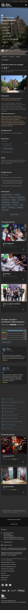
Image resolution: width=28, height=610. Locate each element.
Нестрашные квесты (6, 204)
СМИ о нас (3, 573)
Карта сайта (4, 579)
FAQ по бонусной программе (7, 571)
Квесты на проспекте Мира (9, 418)
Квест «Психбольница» (9, 424)
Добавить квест (4, 577)
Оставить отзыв (14, 214)
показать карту (7, 145)
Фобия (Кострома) (9, 23)
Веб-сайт (5, 141)
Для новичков (12, 197)
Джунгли (4, 207)
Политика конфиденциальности (8, 566)
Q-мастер (4, 338)
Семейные (13, 199)
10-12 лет (15, 204)
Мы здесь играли (14, 46)
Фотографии (5, 59)
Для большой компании (7, 194)
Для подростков (20, 197)
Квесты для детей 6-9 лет (9, 408)
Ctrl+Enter (9, 560)
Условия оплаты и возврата (7, 568)
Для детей (4, 197)
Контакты (11, 56)
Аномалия (6, 273)
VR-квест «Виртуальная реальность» (12, 421)
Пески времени (8, 243)
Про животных (11, 207)
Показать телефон (7, 148)
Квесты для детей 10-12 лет (9, 415)
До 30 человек (5, 210)
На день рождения (6, 202)
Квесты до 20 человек (8, 405)
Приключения (15, 202)
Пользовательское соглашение (8, 564)
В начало (14, 524)
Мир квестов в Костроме (14, 519)
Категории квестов (5, 575)
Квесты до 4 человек (8, 412)
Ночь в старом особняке (11, 304)
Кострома (15, 1)
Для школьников (5, 199)
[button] (25, 76)
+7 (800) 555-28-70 (8, 542)
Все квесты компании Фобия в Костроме (13, 402)
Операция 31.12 (8, 456)
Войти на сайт (23, 1)
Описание (4, 56)
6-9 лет (21, 204)
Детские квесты (21, 199)
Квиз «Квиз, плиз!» (7, 428)
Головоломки (20, 207)
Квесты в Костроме (7, 398)
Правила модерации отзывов (8, 562)
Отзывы (18, 56)
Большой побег (8, 486)
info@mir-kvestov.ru (8, 545)
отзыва (3, 70)
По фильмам (17, 194)
